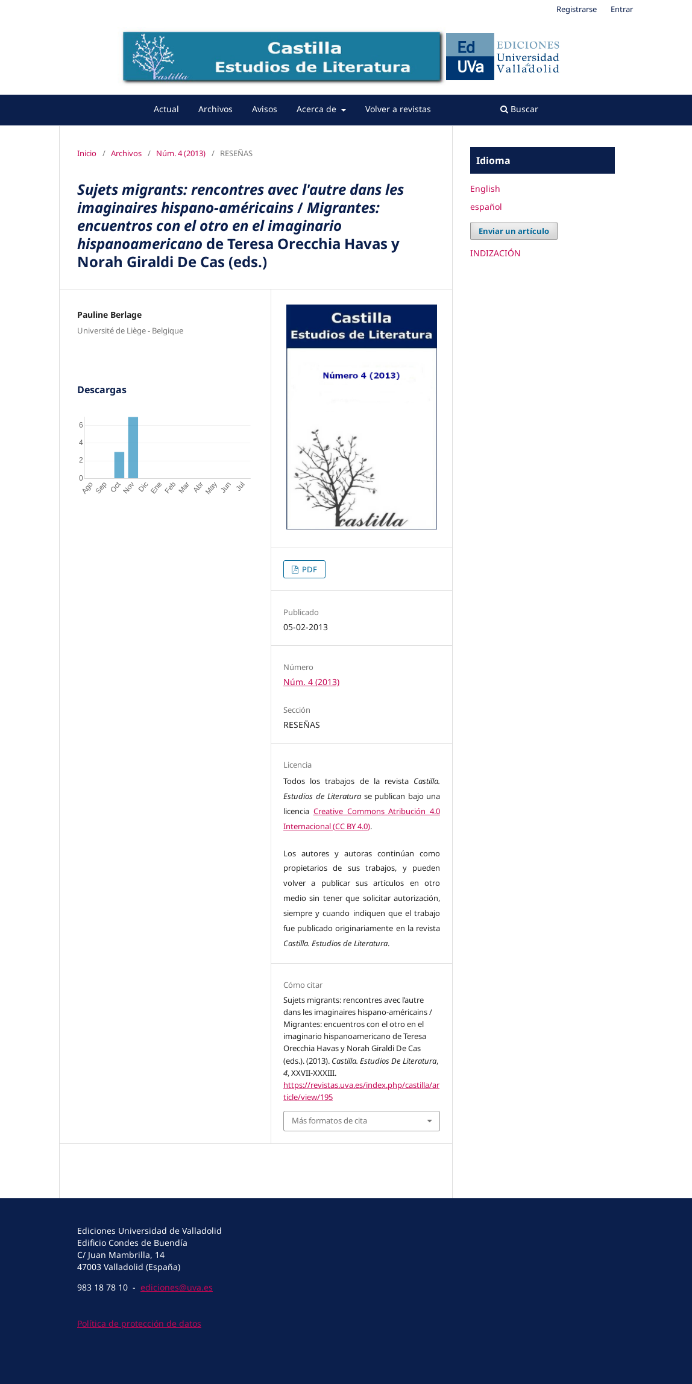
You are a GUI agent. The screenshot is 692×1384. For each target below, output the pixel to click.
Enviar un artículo (514, 231)
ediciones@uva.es (176, 1287)
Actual (166, 109)
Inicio (86, 153)
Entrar (622, 9)
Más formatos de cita (329, 1120)
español (486, 206)
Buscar (519, 109)
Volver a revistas (398, 109)
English (485, 188)
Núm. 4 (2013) (181, 153)
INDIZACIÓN (495, 253)
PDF (308, 569)
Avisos (264, 109)
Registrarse (576, 9)
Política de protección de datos (139, 1323)
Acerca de (318, 109)
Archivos (215, 109)
